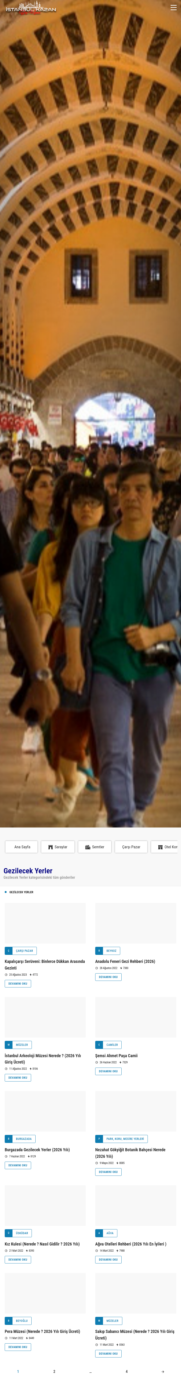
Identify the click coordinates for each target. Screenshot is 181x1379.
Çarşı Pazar (131, 847)
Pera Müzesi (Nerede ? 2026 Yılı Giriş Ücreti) (42, 1331)
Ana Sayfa (22, 847)
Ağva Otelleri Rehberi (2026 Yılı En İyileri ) (130, 1243)
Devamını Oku (17, 983)
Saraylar (57, 847)
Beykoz (105, 951)
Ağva (104, 1233)
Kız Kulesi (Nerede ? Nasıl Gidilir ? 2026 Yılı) (42, 1243)
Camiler (106, 1045)
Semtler (94, 847)
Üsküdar (16, 1233)
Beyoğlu (16, 1321)
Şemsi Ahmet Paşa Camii (116, 1055)
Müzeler (16, 1045)
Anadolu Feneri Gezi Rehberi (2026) (125, 961)
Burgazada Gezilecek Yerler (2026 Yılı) (37, 1149)
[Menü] (174, 7)
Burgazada (18, 1139)
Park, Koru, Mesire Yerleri (119, 1139)
